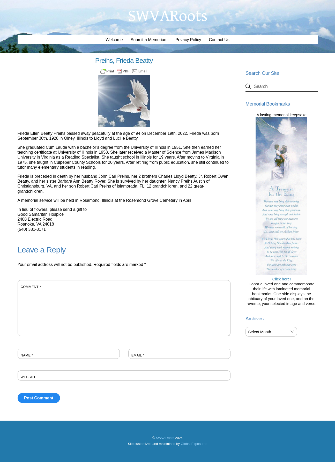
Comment (31, 287)
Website (28, 377)
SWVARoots (165, 438)
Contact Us (219, 40)
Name (27, 355)
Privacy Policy (188, 40)
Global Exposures (194, 444)
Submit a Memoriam (149, 40)
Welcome (114, 40)
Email (137, 355)
